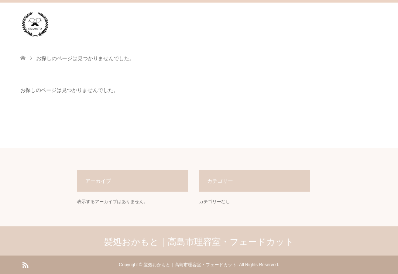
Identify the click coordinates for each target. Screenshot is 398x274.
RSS (25, 264)
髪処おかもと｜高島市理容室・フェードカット (199, 242)
